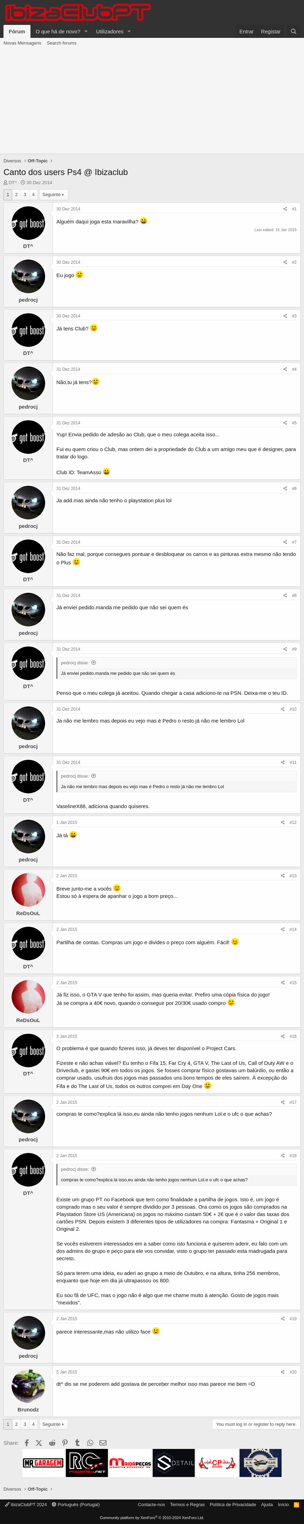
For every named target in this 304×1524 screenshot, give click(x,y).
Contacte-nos (151, 1504)
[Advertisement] (152, 101)
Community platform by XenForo (152, 1518)
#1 (294, 209)
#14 (293, 929)
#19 (293, 1318)
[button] (86, 31)
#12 (293, 822)
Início (283, 1504)
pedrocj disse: (75, 662)
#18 (293, 1155)
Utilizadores (109, 31)
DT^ (13, 182)
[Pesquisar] (293, 31)
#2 (294, 262)
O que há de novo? (58, 31)
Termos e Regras (187, 1504)
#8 (294, 595)
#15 (293, 982)
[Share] (285, 209)
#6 (294, 488)
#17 (293, 1102)
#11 (293, 762)
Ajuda (267, 1504)
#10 (293, 709)
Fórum (17, 31)
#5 (294, 423)
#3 (294, 316)
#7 (294, 542)
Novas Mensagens (22, 43)
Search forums (62, 43)
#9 (294, 649)
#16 (293, 1036)
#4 (294, 369)
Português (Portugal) (76, 1504)
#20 (293, 1372)
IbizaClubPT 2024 (26, 1504)
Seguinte (51, 194)
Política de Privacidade (233, 1504)
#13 (293, 875)
